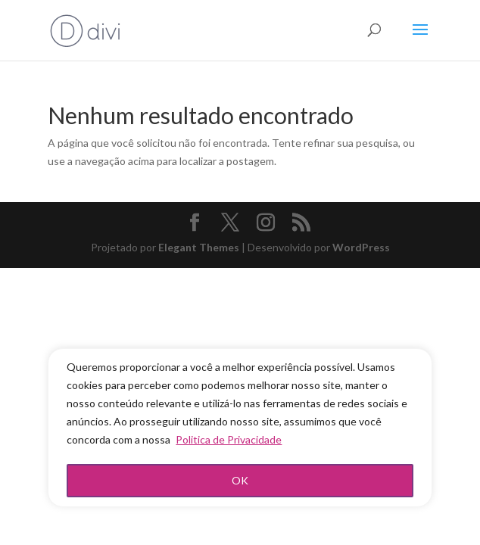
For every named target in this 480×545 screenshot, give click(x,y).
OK (240, 480)
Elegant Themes (198, 247)
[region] (240, 427)
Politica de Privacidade (229, 439)
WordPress (361, 247)
